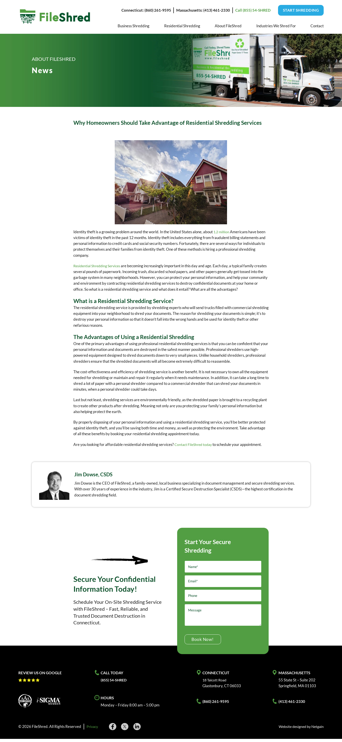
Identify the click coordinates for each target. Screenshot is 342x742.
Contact (317, 25)
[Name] (223, 567)
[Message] (223, 618)
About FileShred (228, 25)
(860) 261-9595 (215, 704)
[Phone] (223, 597)
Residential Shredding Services (98, 265)
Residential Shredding (182, 25)
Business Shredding (133, 25)
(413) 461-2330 (291, 704)
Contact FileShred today (194, 444)
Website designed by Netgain (299, 729)
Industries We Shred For (276, 25)
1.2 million (221, 231)
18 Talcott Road (215, 683)
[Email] (223, 582)
